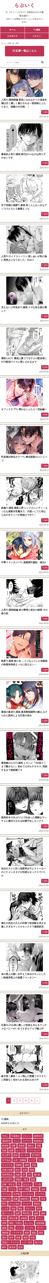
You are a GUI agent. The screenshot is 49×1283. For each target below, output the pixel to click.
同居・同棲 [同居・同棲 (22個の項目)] (23, 1189)
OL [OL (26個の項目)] (19, 1184)
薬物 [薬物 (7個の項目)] (43, 1213)
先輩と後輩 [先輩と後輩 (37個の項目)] (7, 1169)
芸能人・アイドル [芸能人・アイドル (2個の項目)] (10, 1242)
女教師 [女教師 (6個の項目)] (24, 1218)
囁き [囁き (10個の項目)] (20, 1208)
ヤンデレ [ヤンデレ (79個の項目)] (25, 1155)
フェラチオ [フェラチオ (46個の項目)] (7, 1165)
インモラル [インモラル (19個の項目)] (28, 1194)
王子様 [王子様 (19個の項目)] (16, 1194)
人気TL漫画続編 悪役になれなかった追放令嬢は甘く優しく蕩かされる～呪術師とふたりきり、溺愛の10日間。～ (24, 103)
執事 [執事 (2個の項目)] (18, 1237)
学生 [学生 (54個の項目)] (40, 1160)
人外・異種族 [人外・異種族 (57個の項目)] (19, 1160)
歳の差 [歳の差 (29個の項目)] (37, 1174)
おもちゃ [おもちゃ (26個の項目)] (27, 1184)
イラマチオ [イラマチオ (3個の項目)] (16, 1232)
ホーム (12, 29)
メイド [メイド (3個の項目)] (19, 1228)
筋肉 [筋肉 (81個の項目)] (15, 1155)
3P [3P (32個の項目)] (24, 1174)
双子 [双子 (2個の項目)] (11, 1237)
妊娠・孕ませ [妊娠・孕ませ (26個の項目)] (8, 1184)
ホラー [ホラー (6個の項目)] (40, 1218)
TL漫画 (36, 29)
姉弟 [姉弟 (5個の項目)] (4, 1223)
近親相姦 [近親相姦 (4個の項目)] (40, 1223)
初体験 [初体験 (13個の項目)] (35, 1199)
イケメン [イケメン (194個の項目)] (27, 1136)
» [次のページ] (37, 1100)
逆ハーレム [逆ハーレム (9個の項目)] (7, 1213)
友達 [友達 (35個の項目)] (25, 1169)
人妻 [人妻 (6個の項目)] (32, 1218)
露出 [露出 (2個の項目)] (4, 1237)
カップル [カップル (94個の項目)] (20, 1150)
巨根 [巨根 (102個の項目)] (4, 1150)
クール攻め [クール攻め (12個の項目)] (14, 1203)
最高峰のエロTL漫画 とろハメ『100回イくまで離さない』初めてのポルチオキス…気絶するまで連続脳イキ (24, 766)
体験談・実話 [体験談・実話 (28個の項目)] (22, 1179)
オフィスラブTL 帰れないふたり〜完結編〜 (24, 409)
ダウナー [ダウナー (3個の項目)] (41, 1228)
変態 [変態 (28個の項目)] (33, 1179)
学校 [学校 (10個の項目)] (13, 1208)
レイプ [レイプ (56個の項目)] (32, 1160)
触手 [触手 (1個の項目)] (4, 1247)
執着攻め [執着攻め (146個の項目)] (38, 1140)
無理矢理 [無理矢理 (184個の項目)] (38, 1136)
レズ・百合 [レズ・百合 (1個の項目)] (27, 1242)
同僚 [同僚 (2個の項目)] (33, 1237)
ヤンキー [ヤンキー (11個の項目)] (27, 1203)
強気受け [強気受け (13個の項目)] (25, 1199)
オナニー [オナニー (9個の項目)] (30, 1208)
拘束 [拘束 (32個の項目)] (18, 1174)
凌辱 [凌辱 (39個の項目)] (27, 1165)
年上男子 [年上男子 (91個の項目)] (6, 1155)
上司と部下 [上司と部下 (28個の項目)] (7, 1179)
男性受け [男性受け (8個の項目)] (27, 1213)
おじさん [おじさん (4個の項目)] (29, 1223)
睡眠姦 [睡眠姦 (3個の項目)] (5, 1232)
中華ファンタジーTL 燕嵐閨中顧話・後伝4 (23, 562)
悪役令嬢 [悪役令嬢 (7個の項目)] (13, 1218)
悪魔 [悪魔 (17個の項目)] (15, 1199)
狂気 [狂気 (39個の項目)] (34, 1165)
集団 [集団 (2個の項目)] (27, 1232)
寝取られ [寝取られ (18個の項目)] (6, 1199)
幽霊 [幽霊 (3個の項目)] (4, 1228)
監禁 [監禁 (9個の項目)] (18, 1213)
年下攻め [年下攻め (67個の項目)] (6, 1160)
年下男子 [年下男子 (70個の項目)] (36, 1155)
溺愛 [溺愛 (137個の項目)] (13, 1145)
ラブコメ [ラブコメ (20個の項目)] (6, 1194)
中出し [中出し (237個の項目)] (5, 1136)
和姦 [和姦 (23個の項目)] (4, 1189)
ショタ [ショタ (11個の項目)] (5, 1208)
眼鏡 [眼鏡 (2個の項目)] (34, 1232)
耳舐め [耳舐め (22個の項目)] (35, 1189)
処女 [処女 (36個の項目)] (18, 1169)
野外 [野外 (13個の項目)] (4, 1203)
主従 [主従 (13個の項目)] (43, 1199)
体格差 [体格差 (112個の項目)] (21, 1145)
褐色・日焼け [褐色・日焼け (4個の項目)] (15, 1223)
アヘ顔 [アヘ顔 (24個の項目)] (38, 1184)
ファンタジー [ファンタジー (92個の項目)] (34, 1150)
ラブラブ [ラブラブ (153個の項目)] (27, 1140)
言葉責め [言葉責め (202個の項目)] (15, 1136)
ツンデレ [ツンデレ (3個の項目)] (30, 1228)
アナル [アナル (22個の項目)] (12, 1189)
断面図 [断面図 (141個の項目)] (5, 1145)
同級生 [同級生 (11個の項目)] (37, 1203)
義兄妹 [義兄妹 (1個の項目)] (12, 1247)
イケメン (37, 36)
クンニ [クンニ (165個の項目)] (16, 1140)
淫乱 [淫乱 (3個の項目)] (11, 1228)
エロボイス (12, 36)
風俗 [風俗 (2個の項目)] (26, 1237)
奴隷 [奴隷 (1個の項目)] (20, 1247)
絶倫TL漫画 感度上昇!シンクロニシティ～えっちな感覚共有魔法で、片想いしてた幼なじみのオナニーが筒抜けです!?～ (24, 511)
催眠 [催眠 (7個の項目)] (36, 1213)
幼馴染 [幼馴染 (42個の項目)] (19, 1165)
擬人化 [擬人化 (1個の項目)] (38, 1242)
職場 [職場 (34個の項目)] (32, 1169)
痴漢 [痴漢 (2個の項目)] (41, 1232)
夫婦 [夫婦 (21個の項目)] (43, 1189)
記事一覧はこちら (24, 50)
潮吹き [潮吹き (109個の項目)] (31, 1145)
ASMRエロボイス (10, 1123)
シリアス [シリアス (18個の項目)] (40, 1194)
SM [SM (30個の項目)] (29, 1174)
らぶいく (24, 5)
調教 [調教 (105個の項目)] (39, 1145)
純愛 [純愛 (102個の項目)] (11, 1150)
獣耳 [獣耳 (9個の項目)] (39, 1208)
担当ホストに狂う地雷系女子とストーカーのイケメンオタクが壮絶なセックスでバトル (23, 872)
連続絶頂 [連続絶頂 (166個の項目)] (6, 1140)
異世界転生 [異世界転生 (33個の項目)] (7, 1174)
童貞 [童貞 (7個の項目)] (4, 1218)
